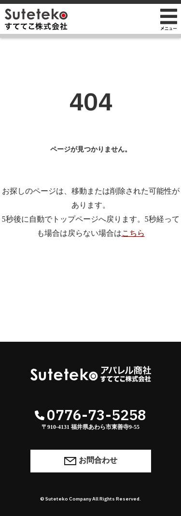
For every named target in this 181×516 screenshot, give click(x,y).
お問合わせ (90, 460)
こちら (133, 233)
